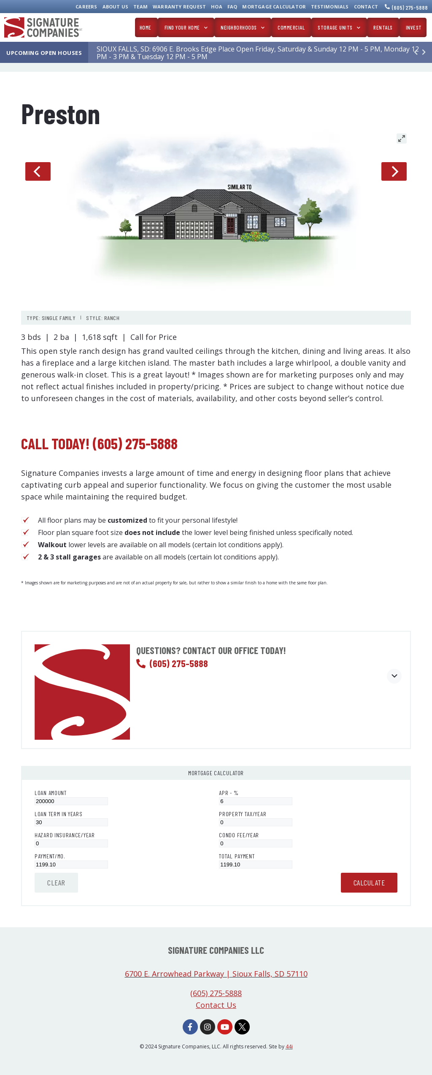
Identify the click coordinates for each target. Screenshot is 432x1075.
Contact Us (216, 1005)
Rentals (383, 27)
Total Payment (236, 856)
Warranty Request (179, 6)
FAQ (232, 6)
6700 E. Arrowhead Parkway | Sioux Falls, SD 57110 (216, 974)
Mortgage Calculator (274, 6)
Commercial (291, 27)
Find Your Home (186, 28)
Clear (56, 882)
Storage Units (339, 28)
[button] (423, 52)
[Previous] (38, 171)
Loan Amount (51, 792)
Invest (414, 27)
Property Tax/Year (242, 813)
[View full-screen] (402, 138)
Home (145, 27)
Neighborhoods (243, 28)
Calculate (369, 882)
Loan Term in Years (59, 813)
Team (140, 6)
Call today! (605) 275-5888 (99, 443)
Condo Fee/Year (239, 835)
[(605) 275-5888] (387, 6)
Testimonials (329, 6)
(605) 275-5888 (410, 7)
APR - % (228, 792)
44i (289, 1046)
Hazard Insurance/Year (65, 835)
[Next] (394, 171)
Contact (366, 6)
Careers (86, 6)
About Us (116, 6)
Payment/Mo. (50, 856)
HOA (216, 6)
